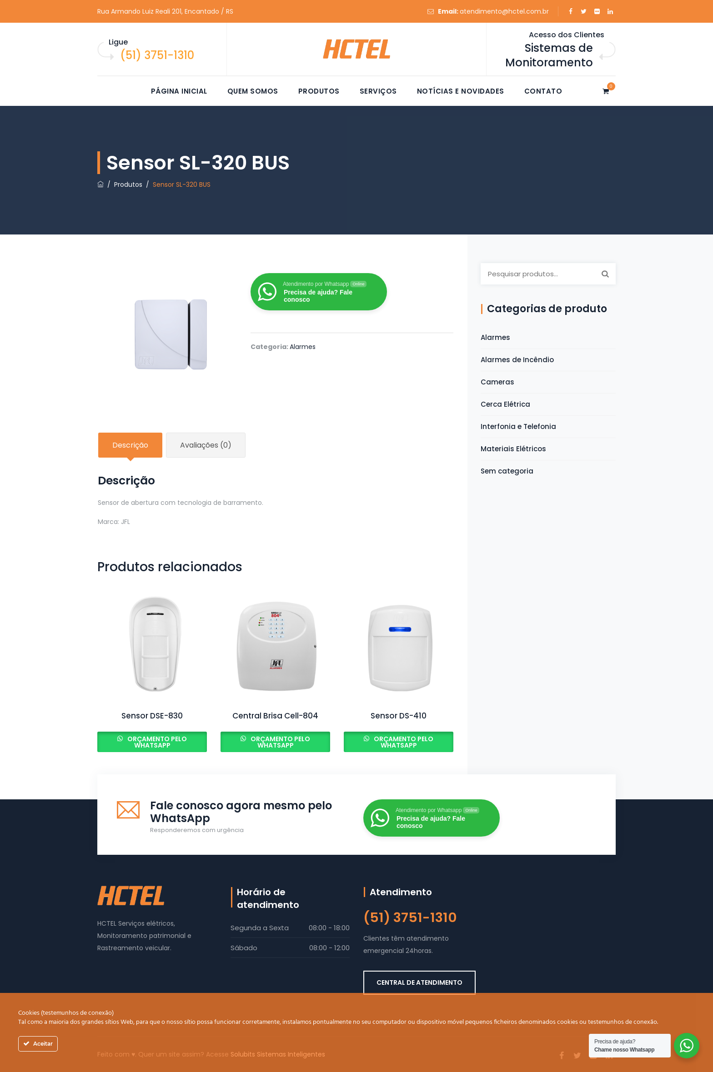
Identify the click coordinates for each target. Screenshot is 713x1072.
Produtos (319, 91)
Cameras (497, 382)
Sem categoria (507, 471)
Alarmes (303, 346)
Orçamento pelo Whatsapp (156, 742)
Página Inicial (179, 91)
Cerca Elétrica (505, 404)
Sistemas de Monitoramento (549, 55)
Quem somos (252, 91)
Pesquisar (605, 273)
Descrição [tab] (130, 445)
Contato (543, 91)
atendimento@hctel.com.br (504, 11)
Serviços (378, 91)
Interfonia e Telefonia (518, 426)
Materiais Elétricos (513, 449)
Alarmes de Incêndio (517, 359)
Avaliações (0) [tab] (205, 445)
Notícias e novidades (460, 91)
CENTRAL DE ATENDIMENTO (419, 982)
